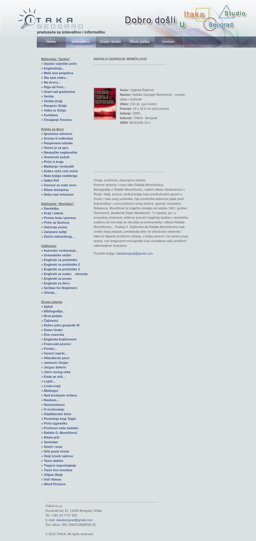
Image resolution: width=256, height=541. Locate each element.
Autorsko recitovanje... (61, 250)
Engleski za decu (57, 283)
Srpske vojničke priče (60, 63)
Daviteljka (51, 208)
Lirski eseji (52, 386)
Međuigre (51, 390)
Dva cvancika (54, 334)
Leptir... (49, 381)
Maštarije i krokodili (59, 166)
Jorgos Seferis (55, 367)
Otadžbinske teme (57, 414)
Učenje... (50, 292)
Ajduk (48, 306)
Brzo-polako (53, 316)
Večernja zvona (55, 227)
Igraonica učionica (58, 133)
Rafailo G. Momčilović (60, 432)
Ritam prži (51, 437)
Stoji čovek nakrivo (58, 456)
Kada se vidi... (54, 376)
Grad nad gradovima (59, 91)
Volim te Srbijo (55, 110)
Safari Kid (51, 180)
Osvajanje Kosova (57, 119)
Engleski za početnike (60, 260)
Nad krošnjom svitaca (60, 395)
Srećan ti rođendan (58, 138)
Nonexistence (54, 404)
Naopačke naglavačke (60, 152)
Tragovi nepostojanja (60, 465)
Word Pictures (54, 484)
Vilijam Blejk (53, 474)
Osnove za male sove (60, 185)
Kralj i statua (53, 213)
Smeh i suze (53, 446)
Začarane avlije (55, 232)
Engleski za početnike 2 (62, 264)
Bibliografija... (54, 311)
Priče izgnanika (55, 423)
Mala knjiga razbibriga (60, 176)
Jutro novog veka (57, 372)
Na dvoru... (52, 82)
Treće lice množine (58, 470)
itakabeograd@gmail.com (135, 253)
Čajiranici (51, 320)
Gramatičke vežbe (57, 255)
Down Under (53, 330)
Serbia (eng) (53, 101)
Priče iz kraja (53, 161)
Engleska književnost (60, 339)
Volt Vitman (52, 479)
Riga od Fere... (55, 87)
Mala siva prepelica (58, 73)
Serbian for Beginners (60, 288)
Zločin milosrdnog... (59, 236)
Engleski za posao (57, 278)
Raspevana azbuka (58, 143)
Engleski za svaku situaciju (66, 274)
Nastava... (51, 400)
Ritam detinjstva (56, 190)
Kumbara (51, 115)
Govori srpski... (55, 353)
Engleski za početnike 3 (62, 269)
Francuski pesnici (57, 344)
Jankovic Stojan (56, 362)
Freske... (50, 348)
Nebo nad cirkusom (58, 194)
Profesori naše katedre (61, 428)
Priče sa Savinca (56, 222)
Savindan (51, 442)
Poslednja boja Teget (60, 418)
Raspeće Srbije (55, 105)
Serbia (49, 96)
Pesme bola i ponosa (60, 218)
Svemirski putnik (56, 157)
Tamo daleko (53, 460)
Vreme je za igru (56, 147)
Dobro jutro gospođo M (61, 325)
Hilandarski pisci (56, 358)
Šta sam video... (56, 77)
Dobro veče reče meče (61, 171)
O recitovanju (54, 409)
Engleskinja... (54, 68)
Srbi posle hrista (56, 451)
